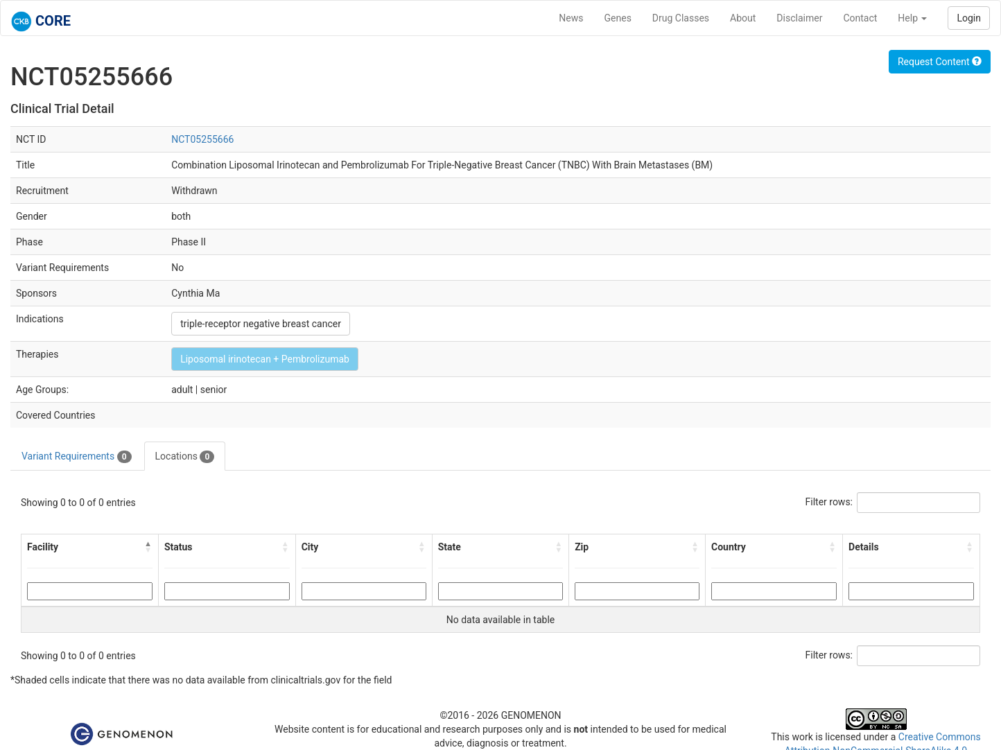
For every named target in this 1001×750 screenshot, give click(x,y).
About (743, 18)
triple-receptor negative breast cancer (260, 323)
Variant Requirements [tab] (76, 457)
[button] (148, 547)
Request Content (940, 61)
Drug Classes (680, 18)
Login (969, 18)
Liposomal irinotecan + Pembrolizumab (264, 359)
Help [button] (912, 18)
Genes (618, 18)
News (571, 18)
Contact (860, 18)
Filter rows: (829, 501)
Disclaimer (799, 18)
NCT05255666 (202, 139)
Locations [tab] (185, 457)
